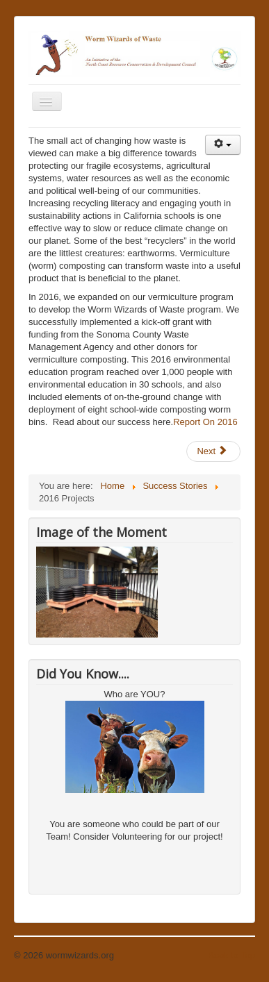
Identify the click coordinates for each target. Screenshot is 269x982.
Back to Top (231, 955)
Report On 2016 (205, 422)
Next (212, 451)
